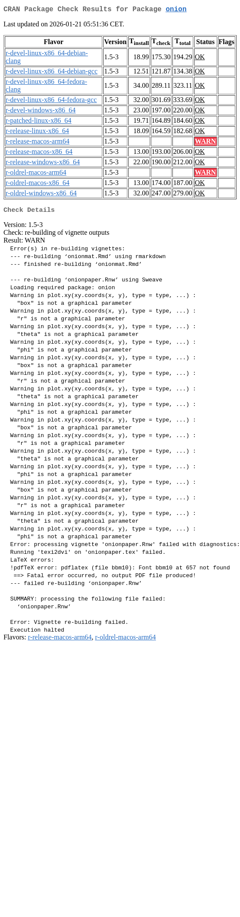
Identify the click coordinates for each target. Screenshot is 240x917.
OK (200, 58)
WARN (205, 143)
